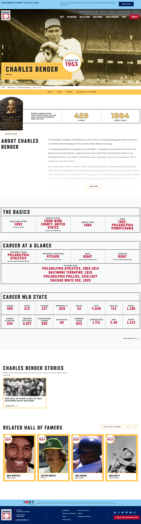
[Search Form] (135, 11)
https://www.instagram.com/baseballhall (127, 512)
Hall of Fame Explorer (24, 87)
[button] (128, 427)
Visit (62, 17)
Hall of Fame (85, 17)
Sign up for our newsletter (126, 517)
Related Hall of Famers (87, 92)
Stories (69, 92)
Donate (112, 11)
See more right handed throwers (122, 259)
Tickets (134, 17)
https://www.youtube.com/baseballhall (130, 512)
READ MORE (126, 4)
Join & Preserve (112, 17)
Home (3, 87)
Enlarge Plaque (11, 134)
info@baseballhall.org (22, 519)
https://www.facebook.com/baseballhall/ (123, 512)
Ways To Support (69, 513)
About (50, 92)
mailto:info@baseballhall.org (115, 512)
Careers (65, 510)
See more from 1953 (18, 227)
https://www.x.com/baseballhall (119, 512)
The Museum (71, 17)
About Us (104, 11)
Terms (80, 513)
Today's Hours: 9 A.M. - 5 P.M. (88, 11)
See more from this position (53, 259)
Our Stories (98, 17)
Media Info (66, 519)
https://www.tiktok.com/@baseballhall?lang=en (134, 512)
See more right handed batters (88, 259)
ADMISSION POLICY (84, 516)
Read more (94, 186)
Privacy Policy (83, 510)
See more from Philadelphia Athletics (18, 261)
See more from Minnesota (53, 230)
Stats (59, 92)
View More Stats (129, 338)
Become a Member (124, 11)
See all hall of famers (112, 427)
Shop (124, 17)
